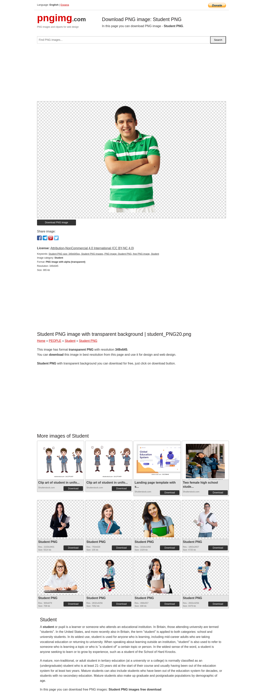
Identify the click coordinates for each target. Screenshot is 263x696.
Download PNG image (56, 222)
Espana (65, 4)
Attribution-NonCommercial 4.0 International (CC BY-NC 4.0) (92, 248)
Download (73, 488)
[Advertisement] (131, 74)
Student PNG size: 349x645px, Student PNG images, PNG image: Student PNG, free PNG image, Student (104, 254)
